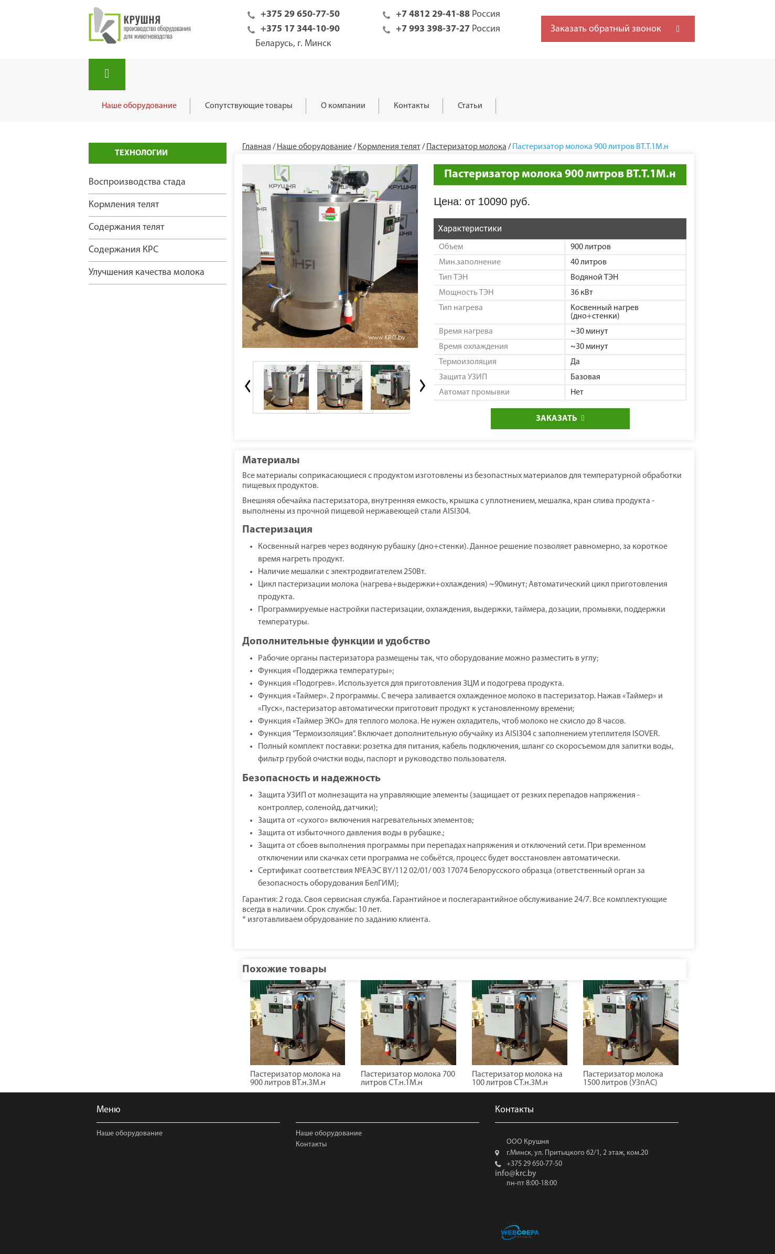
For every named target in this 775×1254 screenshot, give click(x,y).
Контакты (411, 106)
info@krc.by (515, 1174)
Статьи (470, 106)
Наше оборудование (139, 106)
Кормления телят (124, 205)
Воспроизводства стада (137, 182)
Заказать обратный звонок (606, 29)
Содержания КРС (123, 250)
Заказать (560, 418)
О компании (343, 106)
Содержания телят (126, 227)
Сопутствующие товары (249, 106)
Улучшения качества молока (146, 273)
